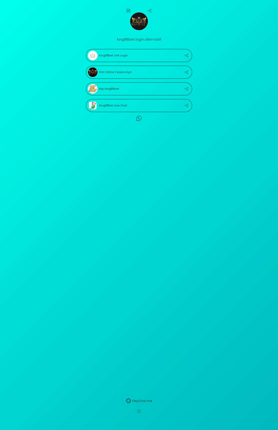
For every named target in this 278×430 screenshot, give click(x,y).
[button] (139, 411)
